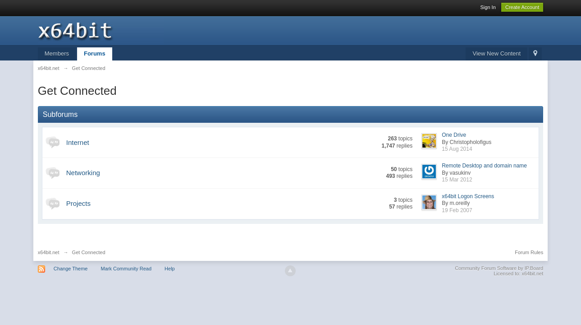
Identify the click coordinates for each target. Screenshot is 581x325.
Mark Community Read (126, 268)
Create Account (522, 7)
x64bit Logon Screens (468, 196)
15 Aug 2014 (457, 149)
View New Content (496, 53)
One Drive (454, 135)
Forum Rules (529, 252)
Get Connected (88, 252)
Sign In (488, 7)
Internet (77, 142)
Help (170, 268)
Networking (83, 172)
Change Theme (71, 268)
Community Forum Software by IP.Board (499, 268)
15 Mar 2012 (457, 179)
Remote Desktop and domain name (484, 165)
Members (57, 53)
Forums (94, 53)
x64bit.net (48, 252)
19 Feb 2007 (457, 210)
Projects (78, 203)
